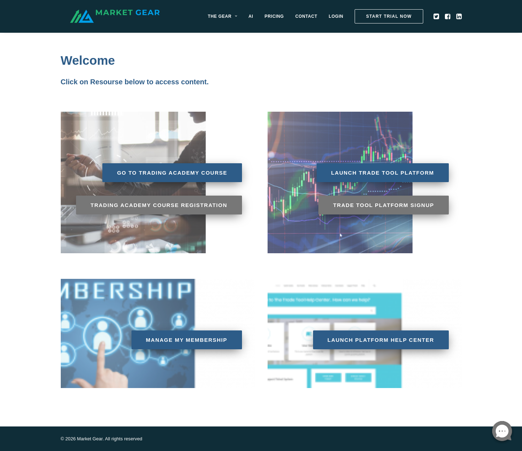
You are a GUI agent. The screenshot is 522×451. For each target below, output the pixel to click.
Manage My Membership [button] (186, 340)
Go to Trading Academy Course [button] (172, 173)
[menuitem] (237, 20)
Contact (322, 20)
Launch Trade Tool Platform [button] (382, 173)
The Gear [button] (237, 20)
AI (266, 20)
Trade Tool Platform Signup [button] (383, 205)
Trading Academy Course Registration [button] (159, 205)
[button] (452, 20)
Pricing (289, 20)
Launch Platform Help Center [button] (381, 340)
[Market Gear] (131, 20)
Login (351, 20)
